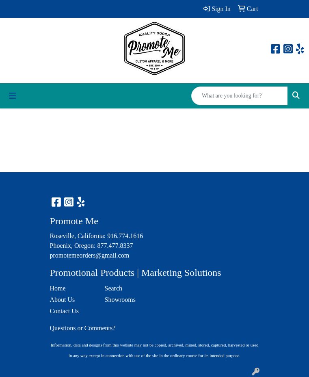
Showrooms (120, 299)
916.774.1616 (125, 235)
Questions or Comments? (83, 328)
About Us (62, 299)
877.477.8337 (115, 245)
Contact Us (64, 311)
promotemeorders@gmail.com (90, 255)
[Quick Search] (239, 96)
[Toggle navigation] (12, 96)
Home (58, 288)
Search (114, 288)
